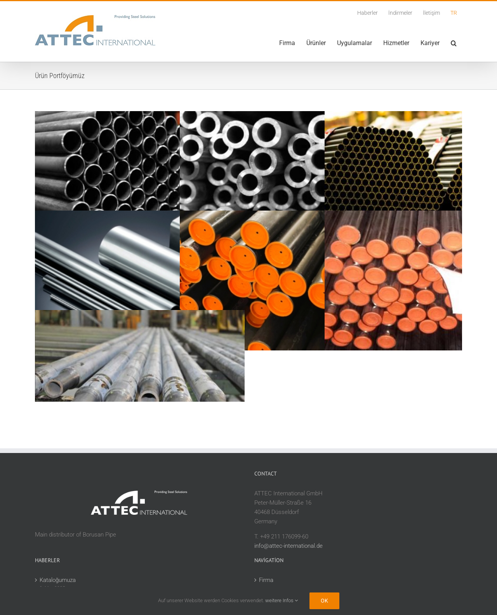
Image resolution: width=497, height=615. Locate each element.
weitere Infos (281, 600)
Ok (324, 601)
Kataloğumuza (58, 580)
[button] (453, 43)
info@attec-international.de (288, 545)
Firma (266, 580)
